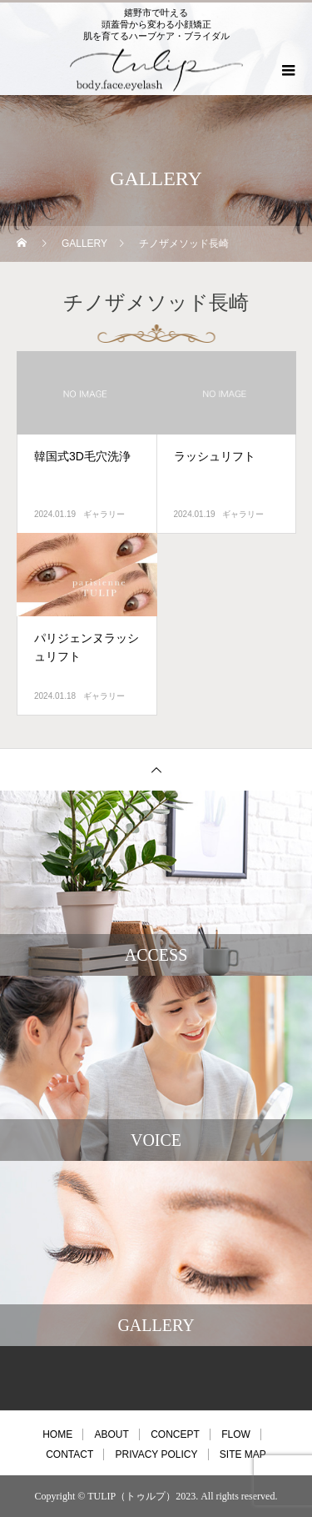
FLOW (235, 1434)
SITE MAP (243, 1454)
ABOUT (111, 1434)
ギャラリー (104, 514)
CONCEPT (175, 1434)
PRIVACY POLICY (157, 1454)
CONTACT (69, 1454)
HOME (57, 1434)
